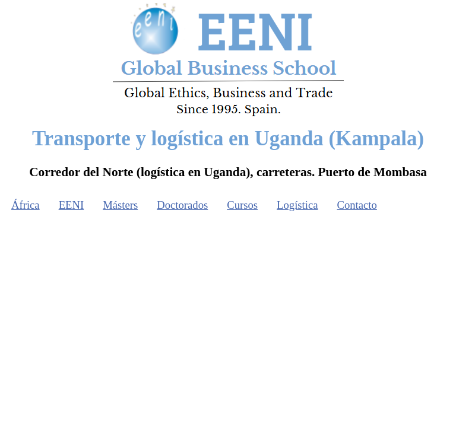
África (25, 205)
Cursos (242, 205)
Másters (120, 205)
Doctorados (182, 205)
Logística (297, 205)
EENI (71, 205)
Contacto (357, 205)
